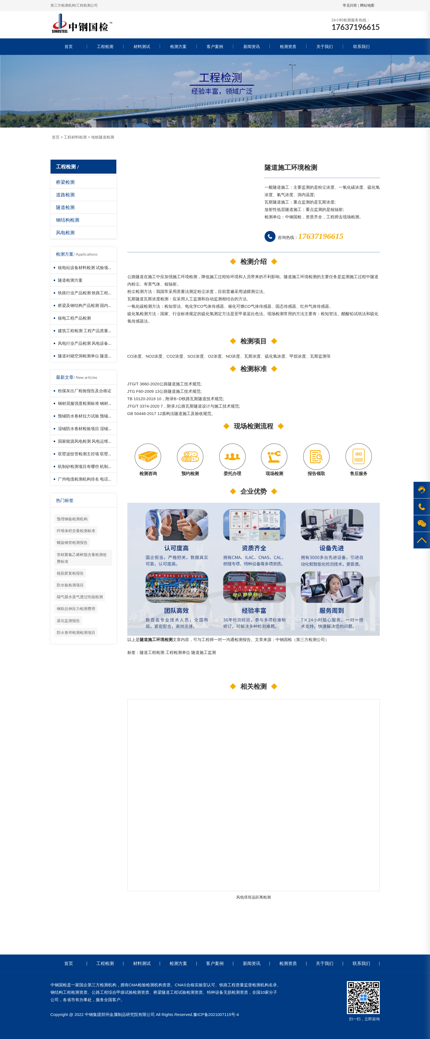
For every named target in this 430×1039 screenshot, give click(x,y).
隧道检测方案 (70, 280)
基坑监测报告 (68, 620)
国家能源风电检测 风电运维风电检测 (91, 441)
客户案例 (215, 46)
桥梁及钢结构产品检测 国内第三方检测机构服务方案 (105, 305)
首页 (68, 46)
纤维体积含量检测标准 (76, 530)
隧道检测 (65, 207)
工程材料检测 (75, 137)
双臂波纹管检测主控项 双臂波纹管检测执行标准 (101, 453)
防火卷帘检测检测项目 (76, 632)
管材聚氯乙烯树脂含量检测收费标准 (82, 558)
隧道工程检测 (152, 652)
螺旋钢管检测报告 (72, 542)
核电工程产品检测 (74, 317)
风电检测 (65, 232)
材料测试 (142, 46)
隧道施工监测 (203, 652)
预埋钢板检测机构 (72, 518)
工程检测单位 (177, 652)
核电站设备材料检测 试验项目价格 (89, 267)
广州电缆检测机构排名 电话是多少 (89, 478)
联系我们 (361, 46)
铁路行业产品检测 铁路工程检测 (87, 292)
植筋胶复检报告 (70, 573)
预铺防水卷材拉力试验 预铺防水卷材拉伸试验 (99, 415)
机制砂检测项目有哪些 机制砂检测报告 (93, 466)
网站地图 (367, 5)
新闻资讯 (251, 46)
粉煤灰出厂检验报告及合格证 (84, 390)
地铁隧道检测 (102, 137)
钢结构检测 (67, 220)
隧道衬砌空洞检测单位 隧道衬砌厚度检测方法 (99, 355)
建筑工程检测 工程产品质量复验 (87, 330)
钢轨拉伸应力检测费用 (76, 608)
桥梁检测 (65, 182)
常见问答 (350, 5)
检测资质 (288, 46)
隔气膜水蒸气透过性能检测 (80, 596)
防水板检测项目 (70, 585)
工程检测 (105, 46)
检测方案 (178, 46)
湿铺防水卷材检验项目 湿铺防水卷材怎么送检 (99, 428)
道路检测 (65, 194)
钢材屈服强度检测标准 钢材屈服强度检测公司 (99, 403)
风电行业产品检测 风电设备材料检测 (91, 343)
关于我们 (324, 46)
